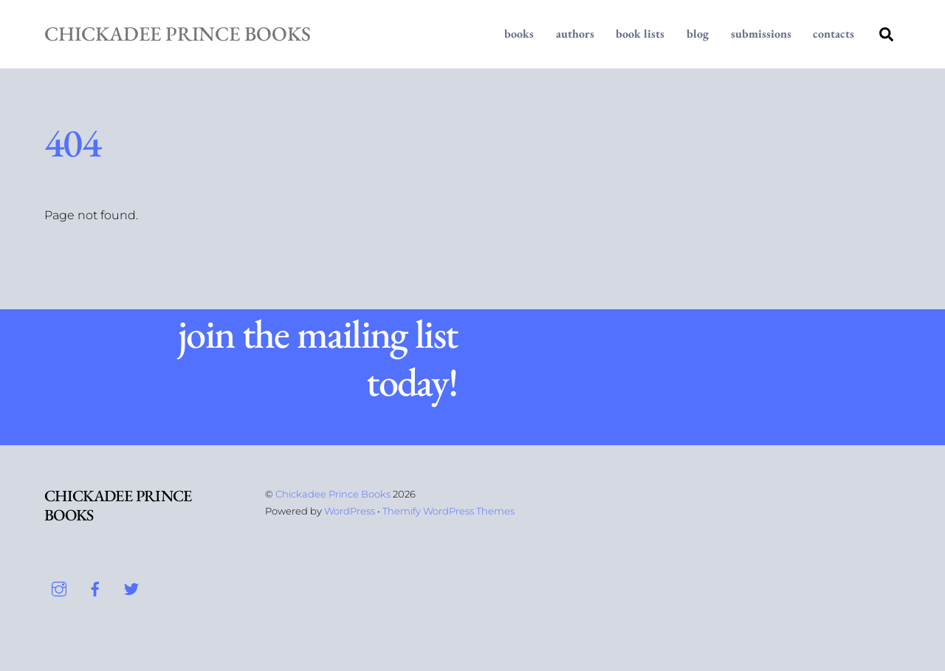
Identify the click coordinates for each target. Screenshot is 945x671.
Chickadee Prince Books (333, 494)
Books (519, 33)
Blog (698, 33)
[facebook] (95, 587)
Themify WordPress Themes (448, 511)
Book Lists (640, 33)
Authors (575, 33)
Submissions (761, 33)
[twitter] (131, 587)
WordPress (349, 511)
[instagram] (59, 587)
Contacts (833, 33)
